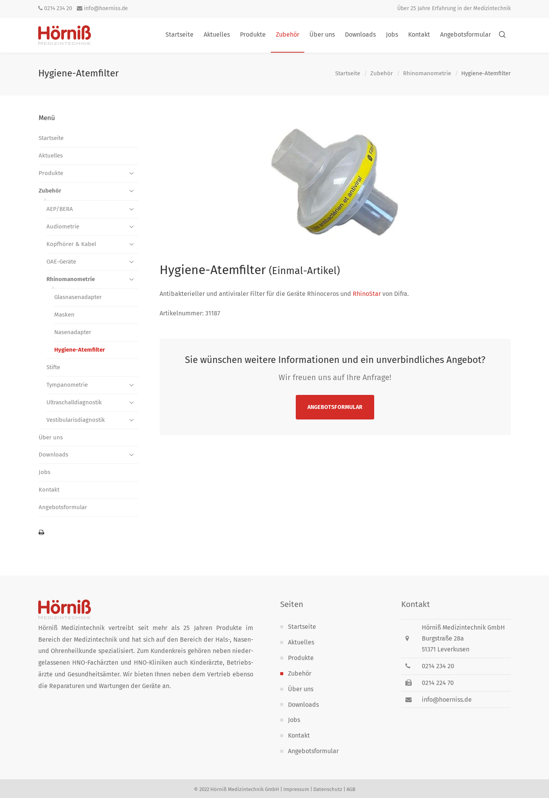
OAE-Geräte (61, 261)
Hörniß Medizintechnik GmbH (244, 789)
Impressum (296, 789)
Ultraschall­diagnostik (74, 402)
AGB (350, 789)
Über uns (51, 437)
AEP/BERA (59, 208)
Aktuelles (51, 155)
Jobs (44, 472)
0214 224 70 (438, 683)
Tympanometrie (67, 384)
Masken (64, 314)
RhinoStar (367, 293)
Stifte (53, 367)
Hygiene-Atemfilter (79, 349)
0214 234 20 (55, 8)
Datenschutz (327, 789)
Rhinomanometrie (427, 73)
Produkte (51, 173)
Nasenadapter (72, 332)
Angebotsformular (334, 407)
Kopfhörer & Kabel (71, 244)
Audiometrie (62, 226)
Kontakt (49, 489)
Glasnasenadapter (78, 297)
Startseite (347, 73)
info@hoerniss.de (102, 8)
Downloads (53, 454)
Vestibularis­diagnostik (75, 419)
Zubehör (381, 73)
